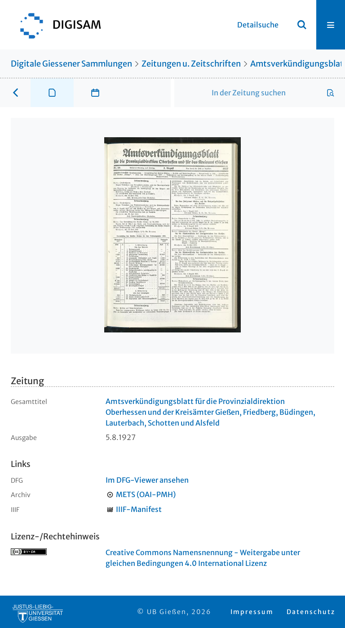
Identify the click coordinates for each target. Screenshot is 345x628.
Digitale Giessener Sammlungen (71, 63)
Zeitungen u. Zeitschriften (191, 63)
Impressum (252, 612)
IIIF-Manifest (139, 509)
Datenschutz (311, 612)
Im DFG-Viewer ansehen (147, 479)
